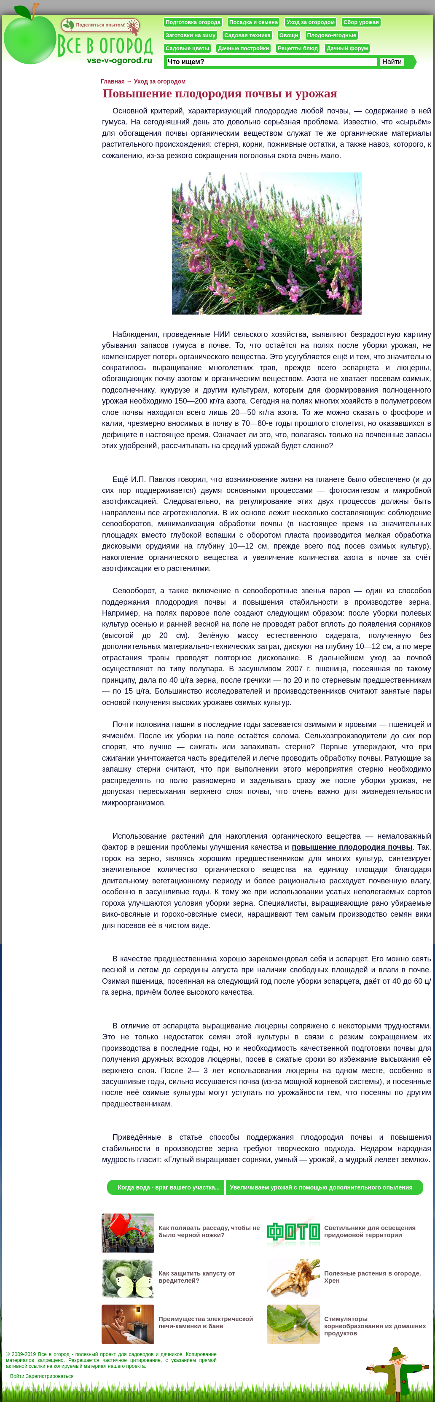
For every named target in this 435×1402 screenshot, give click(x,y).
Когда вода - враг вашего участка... (169, 1187)
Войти (17, 1376)
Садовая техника (247, 35)
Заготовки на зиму (190, 35)
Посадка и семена (253, 22)
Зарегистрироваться (49, 1376)
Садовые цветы (187, 48)
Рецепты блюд (298, 48)
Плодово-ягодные (332, 35)
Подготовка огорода (193, 22)
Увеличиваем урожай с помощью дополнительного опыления (321, 1187)
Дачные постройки (243, 48)
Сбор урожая (361, 22)
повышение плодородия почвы (352, 847)
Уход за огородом (311, 22)
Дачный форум (347, 48)
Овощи (288, 35)
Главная (113, 81)
